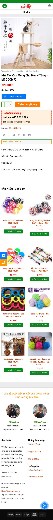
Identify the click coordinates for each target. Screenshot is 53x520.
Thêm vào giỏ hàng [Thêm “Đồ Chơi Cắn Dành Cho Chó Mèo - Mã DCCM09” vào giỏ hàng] (13, 325)
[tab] (26, 142)
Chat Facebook (15, 96)
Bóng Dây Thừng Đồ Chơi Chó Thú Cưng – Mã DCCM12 (40, 222)
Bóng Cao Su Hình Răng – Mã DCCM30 (13, 269)
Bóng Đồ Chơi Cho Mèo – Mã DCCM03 (13, 221)
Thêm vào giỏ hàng (27, 104)
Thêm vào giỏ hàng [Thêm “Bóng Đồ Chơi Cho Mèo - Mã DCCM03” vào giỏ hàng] (13, 231)
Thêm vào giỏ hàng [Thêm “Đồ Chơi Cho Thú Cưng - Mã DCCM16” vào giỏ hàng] (13, 370)
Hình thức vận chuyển (35, 477)
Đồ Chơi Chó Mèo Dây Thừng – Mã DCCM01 (39, 269)
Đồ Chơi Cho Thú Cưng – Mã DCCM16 (13, 360)
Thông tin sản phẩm (12, 142)
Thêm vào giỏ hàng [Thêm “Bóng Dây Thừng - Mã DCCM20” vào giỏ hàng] (39, 325)
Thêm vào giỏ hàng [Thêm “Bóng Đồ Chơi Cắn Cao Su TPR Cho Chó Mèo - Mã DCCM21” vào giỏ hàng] (39, 373)
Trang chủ (5, 71)
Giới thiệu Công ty (34, 444)
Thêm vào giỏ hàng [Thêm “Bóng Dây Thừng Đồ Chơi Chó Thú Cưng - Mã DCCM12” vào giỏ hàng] (39, 234)
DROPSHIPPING (33, 459)
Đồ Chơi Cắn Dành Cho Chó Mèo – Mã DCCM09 (13, 315)
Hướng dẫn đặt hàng (35, 470)
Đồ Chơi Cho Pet (32, 71)
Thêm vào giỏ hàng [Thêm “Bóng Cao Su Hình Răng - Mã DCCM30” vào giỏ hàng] (13, 279)
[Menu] (4, 6)
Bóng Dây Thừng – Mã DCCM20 (40, 315)
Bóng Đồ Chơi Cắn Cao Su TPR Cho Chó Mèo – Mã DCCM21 (40, 361)
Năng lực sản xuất (34, 452)
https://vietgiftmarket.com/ (10, 491)
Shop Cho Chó (17, 71)
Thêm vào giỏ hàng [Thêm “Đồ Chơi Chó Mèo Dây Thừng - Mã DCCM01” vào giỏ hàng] (39, 279)
